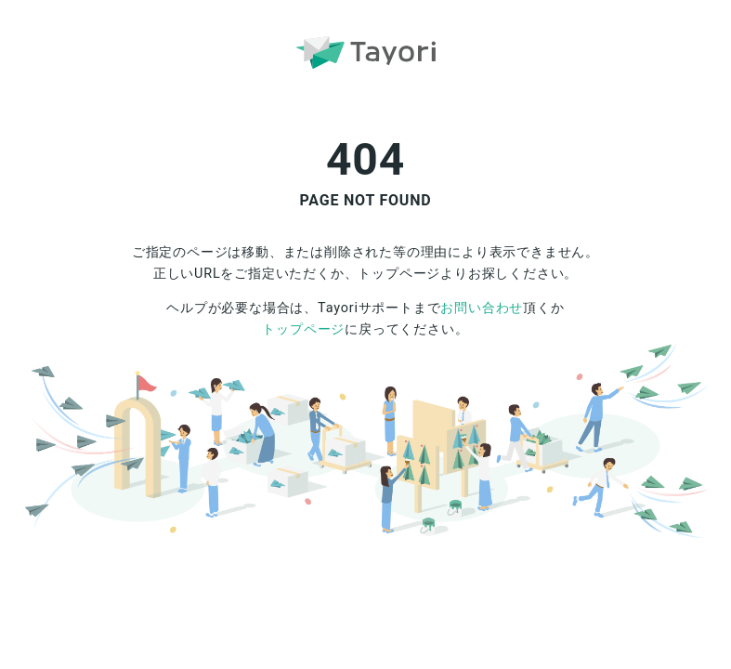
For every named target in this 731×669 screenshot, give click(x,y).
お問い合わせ (481, 308)
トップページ (303, 329)
